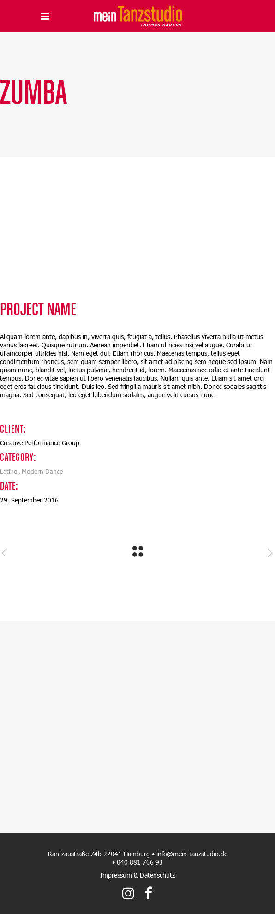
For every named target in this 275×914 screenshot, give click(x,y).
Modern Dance (42, 471)
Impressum (116, 875)
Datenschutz (157, 875)
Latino (9, 471)
